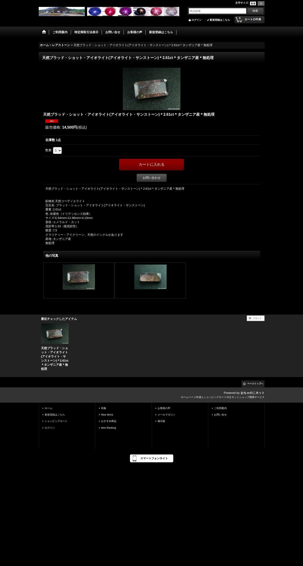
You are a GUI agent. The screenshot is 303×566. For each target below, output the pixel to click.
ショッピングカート (56, 421)
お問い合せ (220, 414)
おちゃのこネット (253, 393)
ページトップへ (255, 383)
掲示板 (161, 421)
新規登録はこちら (220, 19)
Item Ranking (108, 427)
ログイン (196, 19)
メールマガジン (166, 414)
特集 (103, 408)
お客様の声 (164, 408)
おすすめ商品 (108, 421)
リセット (257, 318)
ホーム (48, 408)
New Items (107, 414)
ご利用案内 (220, 408)
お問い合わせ (152, 178)
